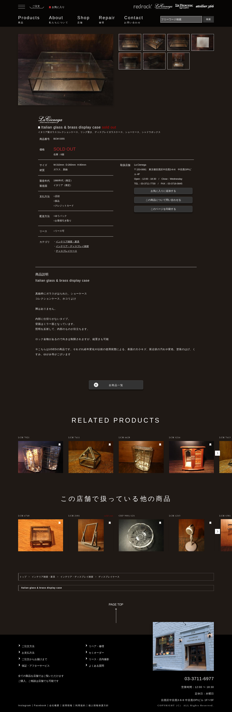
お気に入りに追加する (163, 190)
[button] (217, 453)
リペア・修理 (96, 646)
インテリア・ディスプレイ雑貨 (72, 246)
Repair (107, 19)
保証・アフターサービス (36, 665)
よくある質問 (96, 665)
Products (29, 19)
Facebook (40, 705)
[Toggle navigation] (21, 7)
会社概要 (54, 705)
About (58, 19)
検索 (208, 19)
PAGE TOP (116, 614)
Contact (133, 19)
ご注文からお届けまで (34, 659)
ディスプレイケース (66, 251)
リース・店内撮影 (99, 659)
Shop (83, 19)
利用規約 (80, 705)
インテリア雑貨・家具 (67, 241)
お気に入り (57, 7)
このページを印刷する (163, 209)
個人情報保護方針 (98, 705)
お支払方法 (28, 652)
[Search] (181, 19)
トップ (23, 577)
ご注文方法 (28, 646)
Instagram (24, 705)
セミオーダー (96, 652)
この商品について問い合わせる (163, 199)
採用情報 (67, 705)
